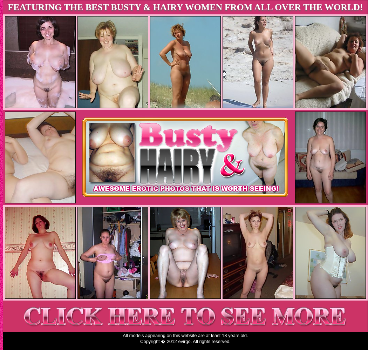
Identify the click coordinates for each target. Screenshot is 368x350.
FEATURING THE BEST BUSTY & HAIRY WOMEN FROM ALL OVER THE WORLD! (185, 7)
